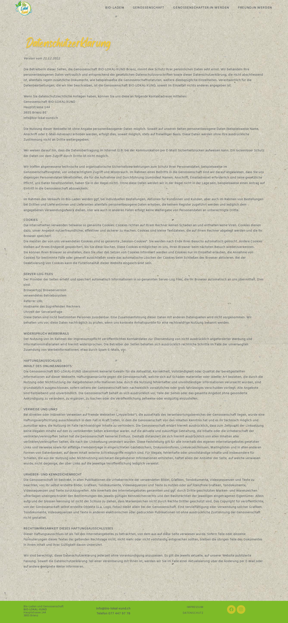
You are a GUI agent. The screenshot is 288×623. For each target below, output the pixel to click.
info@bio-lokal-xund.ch (40, 118)
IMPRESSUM (195, 607)
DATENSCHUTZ (193, 613)
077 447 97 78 (119, 614)
